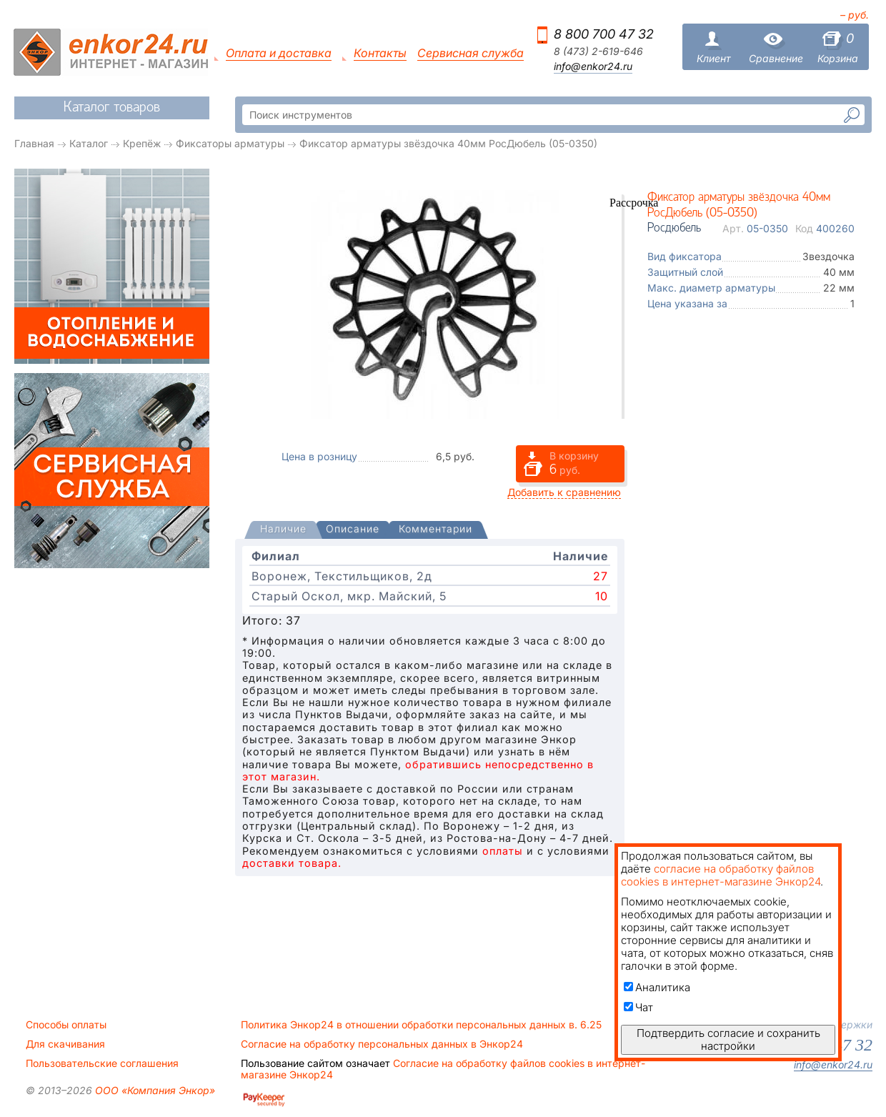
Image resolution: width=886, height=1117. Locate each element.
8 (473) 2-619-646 (598, 51)
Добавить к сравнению (564, 492)
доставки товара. (292, 863)
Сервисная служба (470, 53)
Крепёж (142, 143)
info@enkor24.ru (593, 66)
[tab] (283, 530)
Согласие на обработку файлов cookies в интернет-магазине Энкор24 (443, 1069)
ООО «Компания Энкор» (153, 1090)
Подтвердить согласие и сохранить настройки (728, 1039)
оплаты (502, 851)
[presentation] (283, 530)
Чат (638, 1007)
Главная (34, 143)
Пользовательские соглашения (102, 1063)
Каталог (88, 143)
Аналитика (657, 987)
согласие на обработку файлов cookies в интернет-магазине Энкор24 (720, 875)
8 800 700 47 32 (604, 33)
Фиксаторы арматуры (230, 143)
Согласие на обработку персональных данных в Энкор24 (382, 1044)
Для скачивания (65, 1044)
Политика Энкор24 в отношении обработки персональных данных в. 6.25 (421, 1025)
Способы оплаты (66, 1025)
